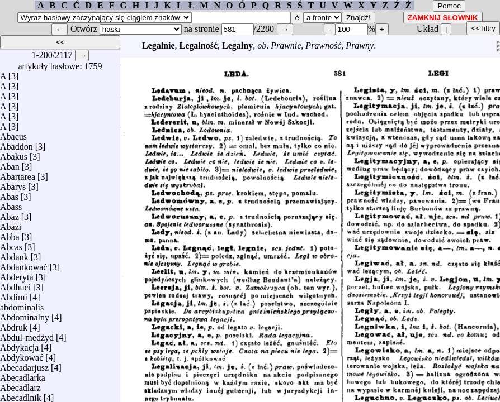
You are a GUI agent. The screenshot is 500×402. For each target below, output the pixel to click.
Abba (10, 234)
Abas (9, 194)
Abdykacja (19, 345)
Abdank (14, 254)
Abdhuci (15, 284)
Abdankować (23, 264)
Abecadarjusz (24, 365)
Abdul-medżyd (27, 334)
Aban (10, 164)
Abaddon (16, 144)
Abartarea (17, 174)
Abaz (9, 214)
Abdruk (13, 324)
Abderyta (17, 274)
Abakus (13, 154)
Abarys (13, 184)
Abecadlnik (20, 395)
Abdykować (21, 355)
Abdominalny (24, 314)
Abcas (11, 244)
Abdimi (13, 294)
